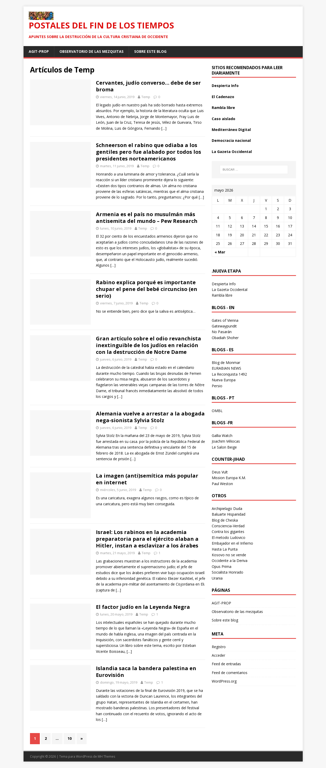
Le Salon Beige (224, 447)
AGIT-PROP (39, 51)
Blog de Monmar (226, 362)
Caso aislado (223, 118)
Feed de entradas (226, 663)
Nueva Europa (224, 379)
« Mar (220, 252)
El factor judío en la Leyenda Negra (143, 606)
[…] (163, 128)
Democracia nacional (231, 140)
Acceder (218, 655)
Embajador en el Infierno (232, 543)
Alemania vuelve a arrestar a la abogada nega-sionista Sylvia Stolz (150, 417)
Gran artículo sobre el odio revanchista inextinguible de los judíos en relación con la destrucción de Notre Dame (148, 345)
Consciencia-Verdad (228, 525)
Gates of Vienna (225, 320)
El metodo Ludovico (228, 537)
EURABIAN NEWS (226, 368)
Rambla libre (223, 107)
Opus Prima (221, 566)
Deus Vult (220, 472)
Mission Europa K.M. (229, 477)
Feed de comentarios (229, 672)
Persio (217, 385)
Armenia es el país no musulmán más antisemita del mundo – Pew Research (147, 217)
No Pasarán (222, 331)
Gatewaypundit (224, 326)
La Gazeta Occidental (232, 151)
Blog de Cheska (225, 520)
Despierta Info (225, 85)
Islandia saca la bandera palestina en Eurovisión (146, 671)
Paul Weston (222, 483)
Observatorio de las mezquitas (91, 51)
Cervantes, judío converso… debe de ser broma (148, 86)
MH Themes (106, 756)
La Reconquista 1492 (229, 374)
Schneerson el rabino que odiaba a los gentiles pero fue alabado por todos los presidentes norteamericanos (148, 152)
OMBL (217, 410)
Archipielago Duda (227, 508)
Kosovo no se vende (229, 554)
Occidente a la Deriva (229, 560)
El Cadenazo (223, 96)
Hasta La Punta (225, 549)
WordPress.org (224, 681)
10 (69, 738)
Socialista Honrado (227, 572)
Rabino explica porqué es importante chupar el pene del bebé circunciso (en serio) (146, 289)
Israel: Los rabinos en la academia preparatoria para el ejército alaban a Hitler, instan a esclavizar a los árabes (147, 539)
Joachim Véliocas (226, 441)
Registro (219, 646)
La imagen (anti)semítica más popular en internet (147, 479)
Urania (217, 578)
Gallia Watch (222, 435)
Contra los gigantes (228, 531)
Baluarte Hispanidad (228, 514)
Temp (145, 96)
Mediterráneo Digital (231, 129)
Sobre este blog (150, 51)
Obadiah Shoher (225, 337)
